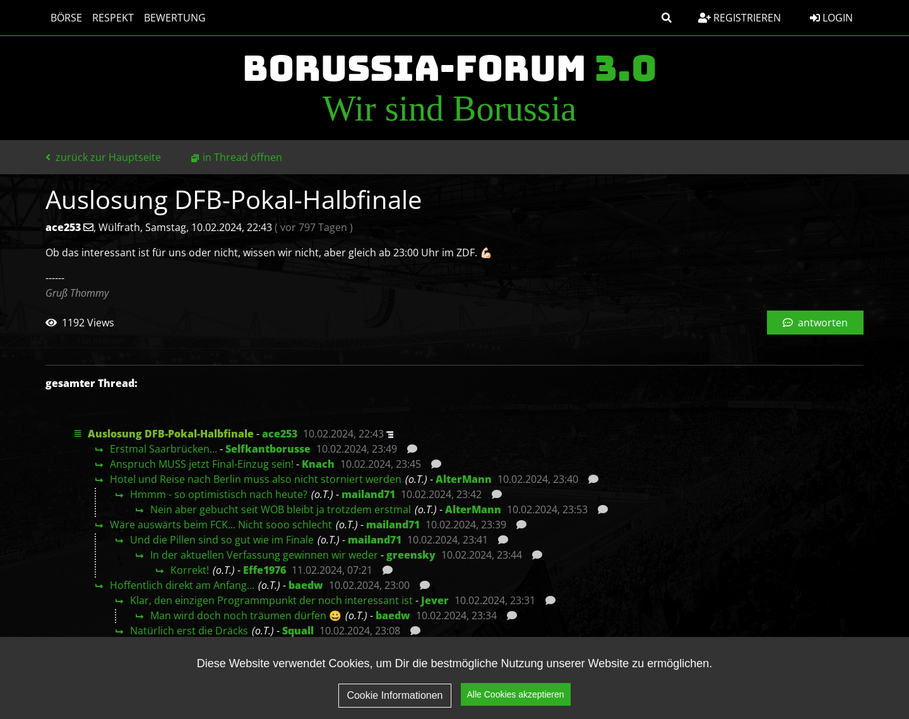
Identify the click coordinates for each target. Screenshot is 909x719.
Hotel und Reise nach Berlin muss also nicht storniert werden (255, 479)
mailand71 (368, 494)
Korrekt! (189, 570)
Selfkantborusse (268, 449)
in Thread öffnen (242, 157)
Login (831, 18)
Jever (435, 600)
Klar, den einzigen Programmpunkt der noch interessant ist (271, 600)
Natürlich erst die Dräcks (189, 631)
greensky (411, 555)
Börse (66, 18)
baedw (305, 585)
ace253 (279, 434)
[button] (666, 18)
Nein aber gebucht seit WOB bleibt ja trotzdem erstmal (280, 509)
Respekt (113, 18)
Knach (318, 464)
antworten (815, 323)
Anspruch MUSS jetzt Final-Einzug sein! (201, 464)
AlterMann (464, 479)
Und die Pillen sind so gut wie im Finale (222, 540)
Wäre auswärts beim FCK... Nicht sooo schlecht (221, 525)
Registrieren (739, 18)
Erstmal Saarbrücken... (163, 449)
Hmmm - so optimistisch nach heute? (219, 494)
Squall (298, 631)
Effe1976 (264, 570)
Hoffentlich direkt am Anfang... (182, 585)
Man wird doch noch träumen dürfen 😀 (246, 615)
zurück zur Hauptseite (103, 157)
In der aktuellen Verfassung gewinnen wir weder (264, 555)
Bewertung (175, 18)
